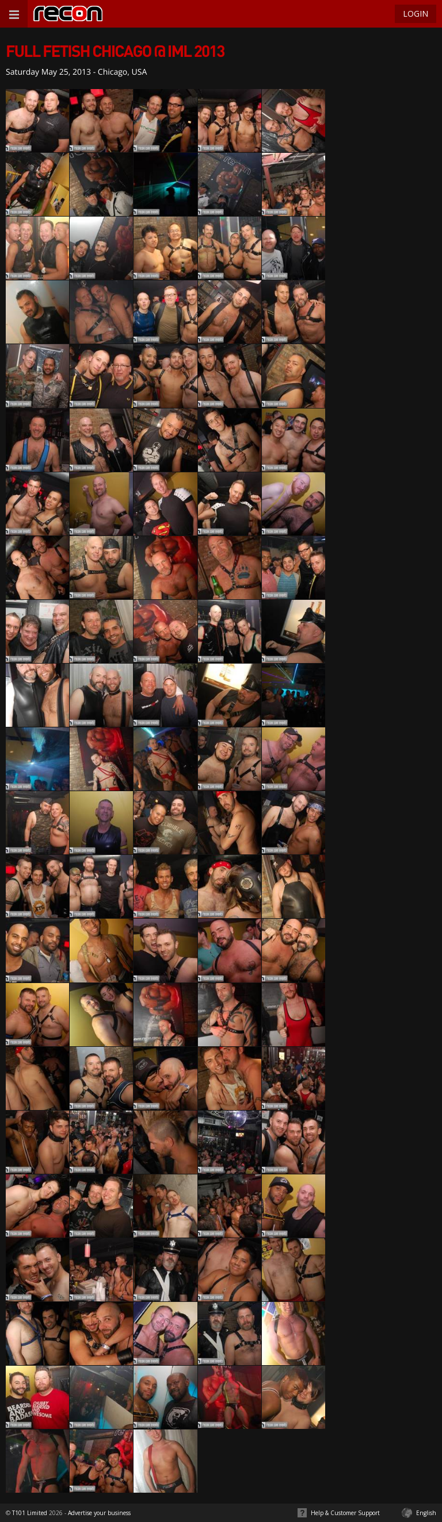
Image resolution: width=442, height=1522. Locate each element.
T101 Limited (29, 1513)
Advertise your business (99, 1513)
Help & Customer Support (345, 1513)
